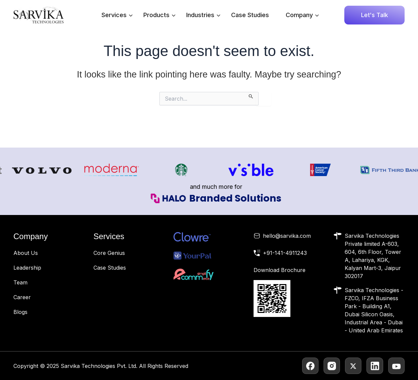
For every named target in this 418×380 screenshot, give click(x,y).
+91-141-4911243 (285, 253)
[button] (374, 15)
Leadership (27, 267)
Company (302, 15)
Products (159, 15)
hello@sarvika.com (287, 235)
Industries (203, 15)
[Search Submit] (251, 95)
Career (22, 297)
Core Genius (109, 253)
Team (20, 282)
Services (117, 15)
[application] (129, 15)
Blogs (20, 312)
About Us (25, 253)
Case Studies (250, 14)
